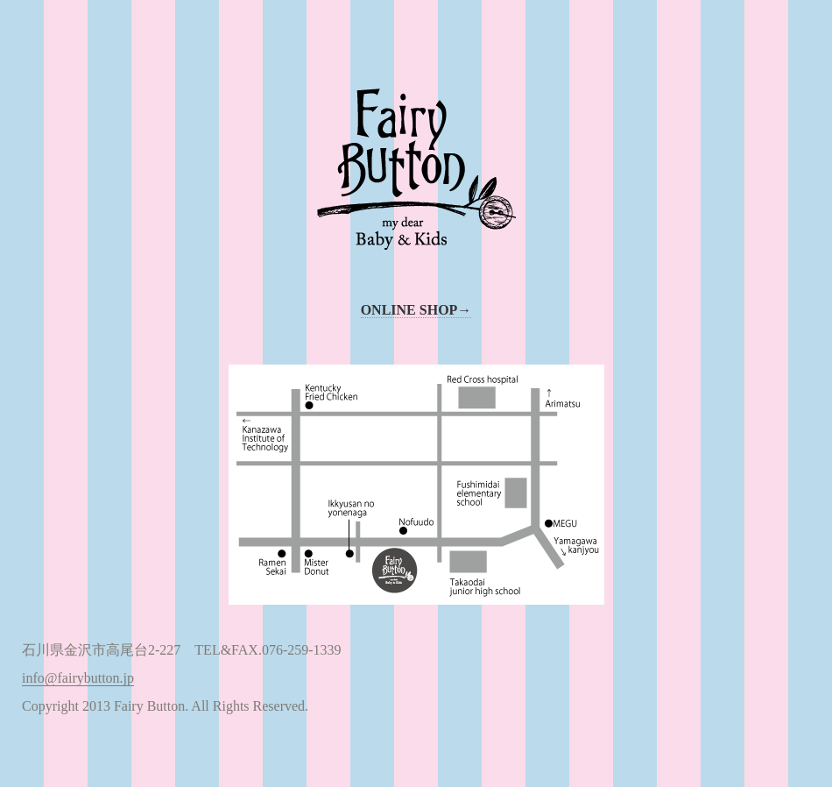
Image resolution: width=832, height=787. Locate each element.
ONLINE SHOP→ (416, 309)
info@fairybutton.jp (78, 677)
